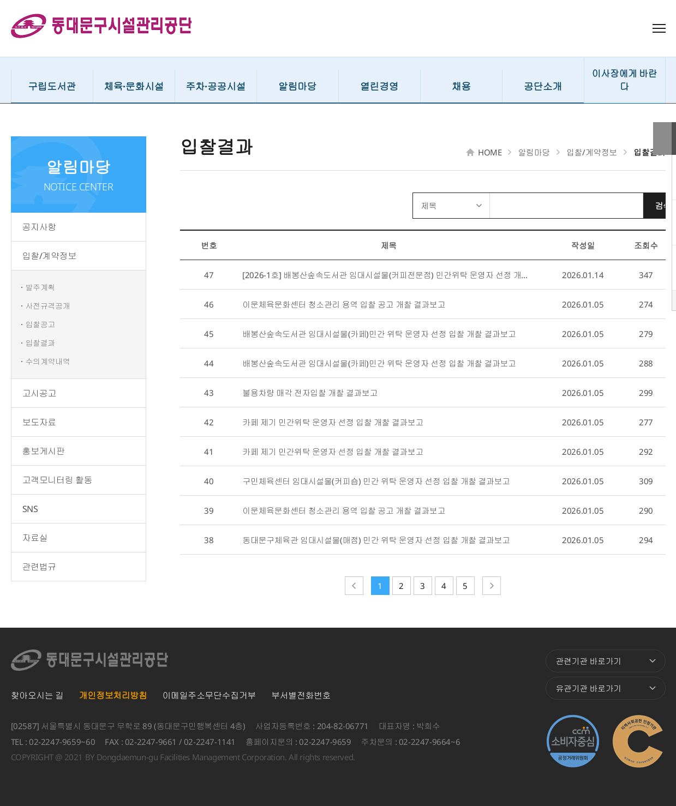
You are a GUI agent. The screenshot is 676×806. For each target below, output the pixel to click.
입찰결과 (40, 343)
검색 (645, 205)
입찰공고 (40, 324)
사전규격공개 (48, 305)
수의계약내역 (48, 361)
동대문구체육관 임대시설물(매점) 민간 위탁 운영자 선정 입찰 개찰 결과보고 (376, 539)
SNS (30, 509)
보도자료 (39, 422)
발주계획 (40, 287)
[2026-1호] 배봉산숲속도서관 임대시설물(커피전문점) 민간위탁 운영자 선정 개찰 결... (388, 274)
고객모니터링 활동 (57, 480)
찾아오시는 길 (37, 695)
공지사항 (39, 227)
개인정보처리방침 (113, 695)
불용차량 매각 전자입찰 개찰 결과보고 (310, 392)
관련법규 (39, 567)
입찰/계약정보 (49, 256)
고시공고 (39, 393)
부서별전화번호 (301, 695)
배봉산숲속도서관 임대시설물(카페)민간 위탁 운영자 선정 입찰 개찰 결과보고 (379, 333)
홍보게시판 (43, 451)
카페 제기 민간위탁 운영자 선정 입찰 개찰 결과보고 (332, 422)
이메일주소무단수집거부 (209, 695)
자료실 (35, 538)
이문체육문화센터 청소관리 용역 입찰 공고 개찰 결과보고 (343, 304)
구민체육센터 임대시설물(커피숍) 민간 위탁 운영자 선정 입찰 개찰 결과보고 (376, 481)
